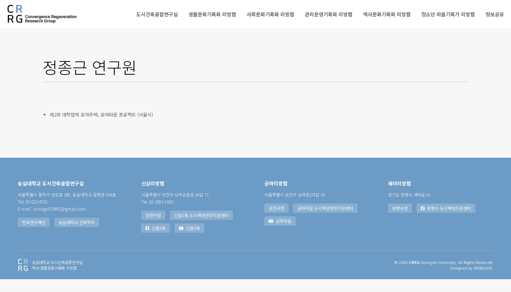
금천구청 (276, 221)
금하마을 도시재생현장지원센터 (325, 221)
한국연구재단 (33, 235)
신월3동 (155, 241)
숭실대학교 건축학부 (77, 235)
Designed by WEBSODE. (471, 280)
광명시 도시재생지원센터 (446, 221)
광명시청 (400, 221)
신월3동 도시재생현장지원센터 (201, 228)
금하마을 (280, 234)
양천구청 (153, 228)
